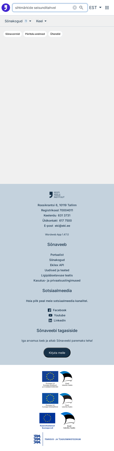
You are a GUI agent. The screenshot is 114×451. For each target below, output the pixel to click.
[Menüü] (107, 7)
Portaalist (57, 254)
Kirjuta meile (57, 352)
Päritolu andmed (35, 33)
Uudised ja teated (57, 270)
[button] (95, 7)
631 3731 (64, 215)
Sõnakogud (57, 260)
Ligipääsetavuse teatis (57, 275)
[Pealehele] (6, 7)
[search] (50, 8)
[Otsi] (81, 7)
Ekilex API (57, 265)
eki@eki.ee (62, 225)
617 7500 (65, 220)
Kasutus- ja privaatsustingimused (57, 280)
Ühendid (55, 33)
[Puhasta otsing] (74, 7)
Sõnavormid (12, 33)
